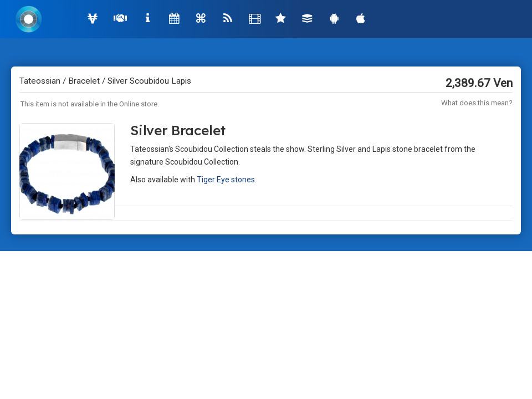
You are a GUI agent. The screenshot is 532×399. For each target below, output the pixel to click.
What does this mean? (477, 103)
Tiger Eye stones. (227, 179)
